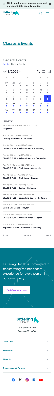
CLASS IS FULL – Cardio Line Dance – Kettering (25, 198)
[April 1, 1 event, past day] (27, 84)
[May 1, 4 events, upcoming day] (40, 112)
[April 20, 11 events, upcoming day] (13, 105)
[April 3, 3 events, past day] (40, 84)
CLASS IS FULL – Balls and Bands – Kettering (23, 148)
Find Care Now (16, 306)
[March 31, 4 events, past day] (20, 84)
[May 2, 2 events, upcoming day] (47, 112)
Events (6, 64)
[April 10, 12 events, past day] (40, 91)
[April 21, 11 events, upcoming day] (20, 105)
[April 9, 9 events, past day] (33, 91)
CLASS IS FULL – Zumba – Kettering (19, 188)
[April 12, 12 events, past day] (6, 98)
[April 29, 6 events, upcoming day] (27, 112)
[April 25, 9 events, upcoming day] (47, 105)
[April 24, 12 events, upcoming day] (40, 105)
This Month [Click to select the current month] (27, 235)
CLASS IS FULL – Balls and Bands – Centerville (24, 158)
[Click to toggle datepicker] (12, 71)
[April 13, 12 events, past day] (13, 98)
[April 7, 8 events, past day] (20, 91)
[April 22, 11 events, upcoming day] (27, 105)
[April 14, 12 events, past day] (20, 98)
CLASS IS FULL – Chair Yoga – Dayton (20, 178)
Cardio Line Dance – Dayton (16, 208)
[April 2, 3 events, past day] (33, 84)
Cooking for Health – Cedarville (17, 138)
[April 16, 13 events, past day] (33, 98)
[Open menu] (48, 13)
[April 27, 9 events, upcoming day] (13, 112)
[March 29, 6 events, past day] (6, 84)
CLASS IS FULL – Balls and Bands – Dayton (22, 218)
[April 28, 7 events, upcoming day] (20, 112)
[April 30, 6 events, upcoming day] (33, 112)
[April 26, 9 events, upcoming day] (6, 112)
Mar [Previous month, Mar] (5, 235)
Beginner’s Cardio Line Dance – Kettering (22, 227)
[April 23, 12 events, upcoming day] (33, 105)
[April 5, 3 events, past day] (6, 91)
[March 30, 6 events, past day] (13, 84)
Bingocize (7, 129)
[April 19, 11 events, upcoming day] (6, 105)
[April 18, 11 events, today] (47, 98)
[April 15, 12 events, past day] (27, 98)
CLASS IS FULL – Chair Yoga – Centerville (22, 168)
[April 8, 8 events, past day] (27, 91)
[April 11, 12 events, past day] (47, 91)
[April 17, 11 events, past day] (40, 98)
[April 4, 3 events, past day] (47, 84)
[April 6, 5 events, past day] (13, 91)
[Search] (40, 13)
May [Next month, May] (48, 235)
